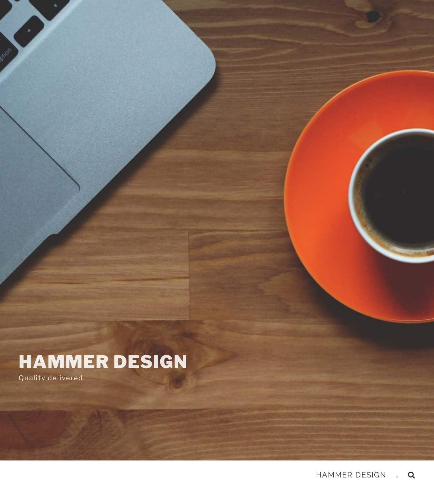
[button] (411, 474)
